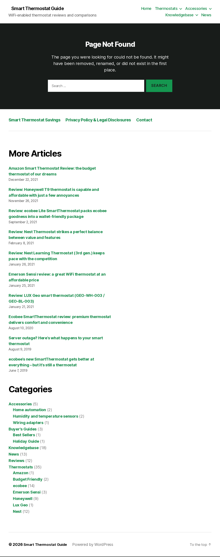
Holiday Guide (26, 441)
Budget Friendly (28, 479)
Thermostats (166, 8)
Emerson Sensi (27, 492)
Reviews (16, 461)
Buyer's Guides (23, 429)
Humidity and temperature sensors (45, 416)
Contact (155, 120)
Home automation (29, 410)
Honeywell (22, 499)
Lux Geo (20, 505)
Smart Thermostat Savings (37, 120)
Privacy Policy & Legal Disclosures (106, 120)
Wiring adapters (28, 423)
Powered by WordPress (95, 545)
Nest (17, 512)
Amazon (20, 473)
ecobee (20, 486)
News (206, 15)
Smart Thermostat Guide (40, 8)
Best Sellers (24, 435)
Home (146, 8)
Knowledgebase (179, 15)
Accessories (196, 8)
